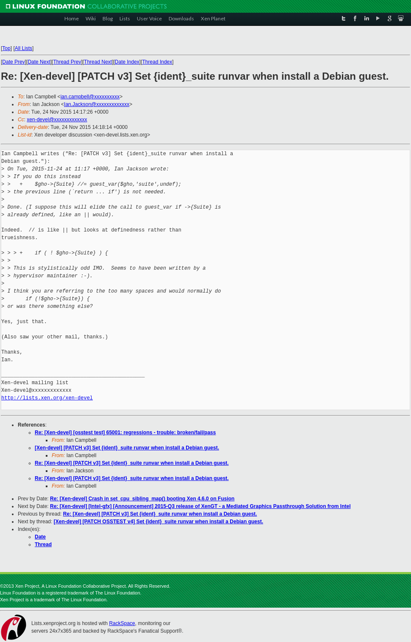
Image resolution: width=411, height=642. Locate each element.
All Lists (23, 48)
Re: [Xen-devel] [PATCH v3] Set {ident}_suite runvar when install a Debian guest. (132, 463)
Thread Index (157, 62)
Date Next (39, 62)
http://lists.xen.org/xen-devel (47, 398)
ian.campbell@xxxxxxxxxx (90, 97)
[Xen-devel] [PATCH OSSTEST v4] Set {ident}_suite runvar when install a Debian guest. (158, 522)
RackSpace (122, 623)
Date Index (127, 62)
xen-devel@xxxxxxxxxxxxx (57, 120)
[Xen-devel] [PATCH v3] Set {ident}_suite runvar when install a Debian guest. (127, 448)
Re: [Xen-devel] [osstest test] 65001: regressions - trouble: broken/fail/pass (125, 432)
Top (6, 48)
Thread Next (98, 62)
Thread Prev (67, 62)
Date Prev (13, 62)
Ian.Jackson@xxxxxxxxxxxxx (96, 104)
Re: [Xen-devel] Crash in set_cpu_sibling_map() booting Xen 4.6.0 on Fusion (142, 499)
